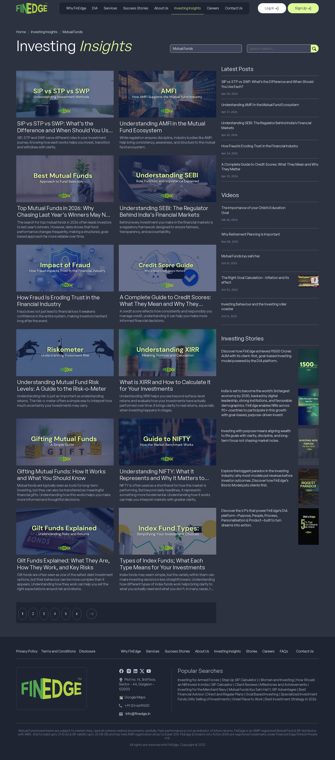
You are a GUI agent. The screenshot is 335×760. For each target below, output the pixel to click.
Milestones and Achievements (283, 684)
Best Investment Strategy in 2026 (290, 699)
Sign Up (303, 8)
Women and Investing (277, 680)
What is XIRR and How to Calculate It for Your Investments (165, 385)
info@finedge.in (137, 713)
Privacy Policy (27, 651)
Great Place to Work (247, 699)
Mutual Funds (73, 32)
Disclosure (87, 651)
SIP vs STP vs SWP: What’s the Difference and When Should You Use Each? (64, 130)
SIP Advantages (284, 689)
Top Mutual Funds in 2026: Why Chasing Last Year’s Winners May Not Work (64, 215)
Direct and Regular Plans (224, 694)
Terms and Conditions (58, 651)
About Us (161, 8)
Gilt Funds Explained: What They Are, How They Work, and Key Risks (63, 563)
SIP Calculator (222, 684)
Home (21, 32)
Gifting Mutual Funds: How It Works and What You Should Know (61, 474)
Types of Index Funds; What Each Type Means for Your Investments (162, 563)
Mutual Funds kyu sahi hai (240, 256)
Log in (272, 8)
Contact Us (233, 8)
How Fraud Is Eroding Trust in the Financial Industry (58, 300)
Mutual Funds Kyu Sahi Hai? (249, 689)
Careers (213, 8)
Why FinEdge (76, 8)
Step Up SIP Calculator (239, 680)
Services (110, 8)
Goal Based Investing (262, 694)
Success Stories (135, 8)
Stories (251, 651)
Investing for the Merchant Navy (202, 689)
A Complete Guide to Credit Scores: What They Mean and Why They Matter (165, 304)
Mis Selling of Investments (209, 699)
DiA (95, 8)
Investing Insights (187, 8)
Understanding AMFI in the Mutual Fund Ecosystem (162, 126)
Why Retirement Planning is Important (250, 234)
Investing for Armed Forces (198, 680)
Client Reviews (246, 684)
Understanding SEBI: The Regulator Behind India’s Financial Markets (164, 211)
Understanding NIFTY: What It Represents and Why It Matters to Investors (162, 478)
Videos (230, 194)
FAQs (284, 651)
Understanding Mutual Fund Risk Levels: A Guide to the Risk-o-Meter (61, 385)
